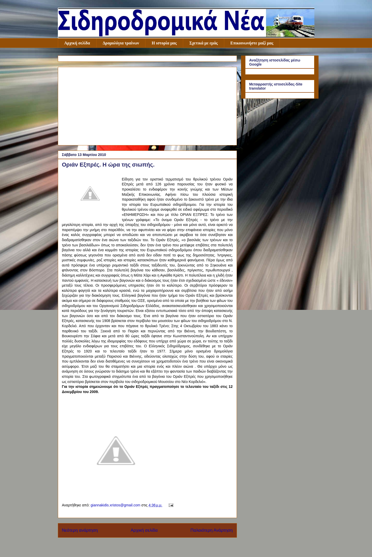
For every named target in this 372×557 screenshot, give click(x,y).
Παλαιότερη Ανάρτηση (211, 530)
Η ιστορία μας (164, 43)
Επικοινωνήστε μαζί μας (251, 43)
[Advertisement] (147, 105)
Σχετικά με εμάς (203, 43)
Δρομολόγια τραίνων (121, 43)
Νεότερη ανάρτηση (80, 530)
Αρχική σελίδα (77, 43)
